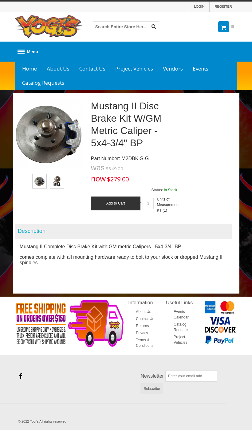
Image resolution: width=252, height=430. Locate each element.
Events (200, 68)
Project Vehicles (134, 68)
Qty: (138, 203)
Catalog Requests (43, 82)
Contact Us (92, 68)
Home (29, 68)
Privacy (142, 333)
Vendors (173, 68)
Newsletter (152, 376)
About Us (58, 68)
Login (199, 6)
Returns (142, 326)
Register (223, 6)
